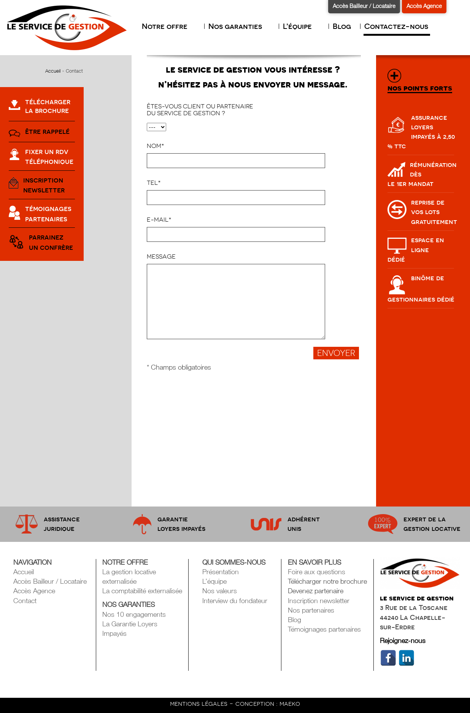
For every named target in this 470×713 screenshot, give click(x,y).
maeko (289, 703)
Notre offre (168, 26)
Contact (25, 601)
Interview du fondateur (234, 601)
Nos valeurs (219, 591)
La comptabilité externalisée (142, 591)
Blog (342, 26)
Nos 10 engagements (134, 614)
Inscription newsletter (318, 601)
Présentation (220, 572)
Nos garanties (239, 26)
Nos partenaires (311, 610)
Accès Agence (424, 5)
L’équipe (301, 26)
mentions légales (199, 703)
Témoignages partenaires (324, 629)
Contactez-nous (396, 26)
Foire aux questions (316, 572)
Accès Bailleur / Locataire (364, 5)
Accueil (52, 71)
